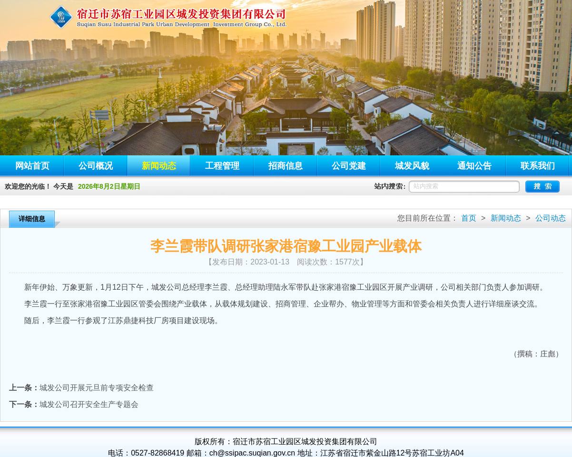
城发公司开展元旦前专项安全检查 (96, 388)
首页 (468, 218)
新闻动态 (506, 218)
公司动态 (550, 218)
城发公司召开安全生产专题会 (88, 404)
